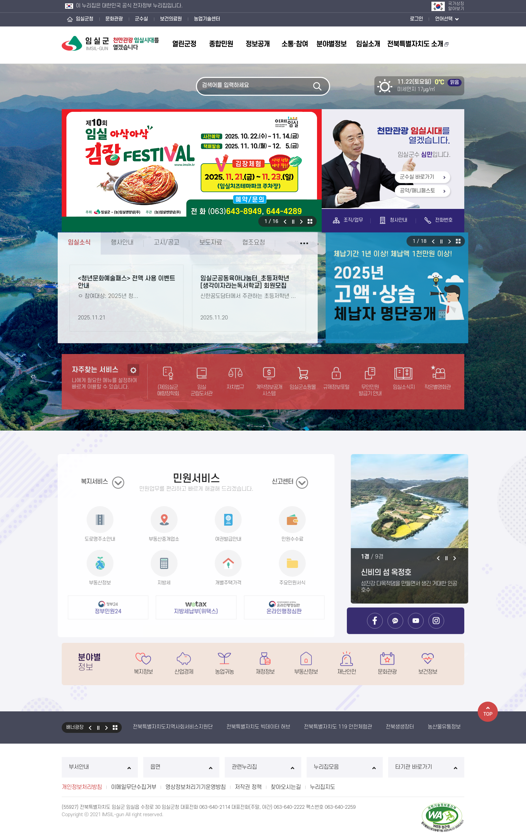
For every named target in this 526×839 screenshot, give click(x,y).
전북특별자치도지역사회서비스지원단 (173, 727)
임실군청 (84, 19)
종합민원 (221, 44)
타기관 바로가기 (426, 767)
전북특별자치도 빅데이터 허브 (258, 727)
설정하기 (133, 382)
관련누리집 (263, 767)
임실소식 (67, 242)
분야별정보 (331, 44)
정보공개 (258, 44)
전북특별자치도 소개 (418, 44)
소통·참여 (294, 44)
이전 (284, 221)
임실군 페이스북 (374, 630)
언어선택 (447, 19)
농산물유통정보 (444, 727)
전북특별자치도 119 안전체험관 (338, 727)
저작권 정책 (248, 787)
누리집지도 (322, 787)
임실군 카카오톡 (395, 630)
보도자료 (198, 242)
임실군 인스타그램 (436, 630)
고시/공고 (154, 242)
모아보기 (310, 221)
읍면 (181, 767)
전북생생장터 (400, 727)
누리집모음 (345, 767)
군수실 (141, 19)
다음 (301, 221)
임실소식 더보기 (292, 243)
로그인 (416, 19)
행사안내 (110, 242)
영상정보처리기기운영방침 (195, 787)
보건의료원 (171, 19)
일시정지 (293, 221)
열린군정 (184, 44)
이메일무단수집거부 (133, 787)
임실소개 (368, 44)
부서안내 (100, 767)
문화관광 (114, 19)
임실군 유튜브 (415, 630)
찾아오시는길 (286, 787)
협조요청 (241, 242)
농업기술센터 (207, 19)
